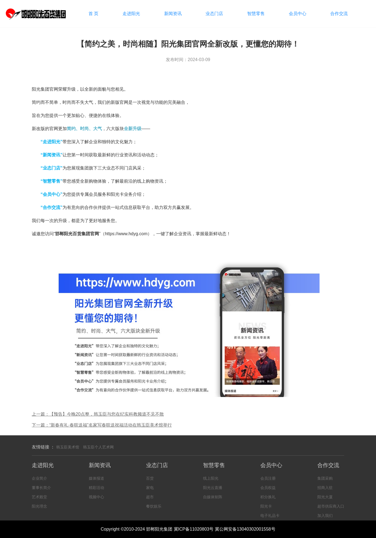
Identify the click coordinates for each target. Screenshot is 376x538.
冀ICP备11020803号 (194, 529)
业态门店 (214, 13)
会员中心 (297, 13)
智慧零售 (256, 13)
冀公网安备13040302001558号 (245, 529)
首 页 (93, 13)
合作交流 (339, 13)
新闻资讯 (173, 13)
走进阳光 (131, 13)
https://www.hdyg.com (126, 234)
